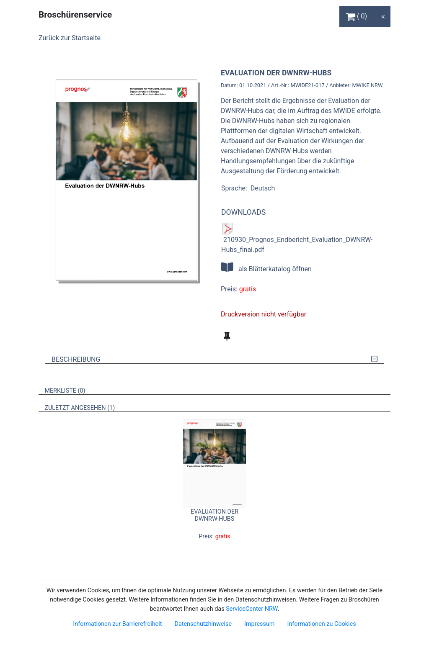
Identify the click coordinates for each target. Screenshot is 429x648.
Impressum (259, 623)
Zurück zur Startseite (70, 38)
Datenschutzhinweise (203, 623)
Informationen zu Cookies (321, 623)
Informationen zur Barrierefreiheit (117, 623)
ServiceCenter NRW (252, 608)
